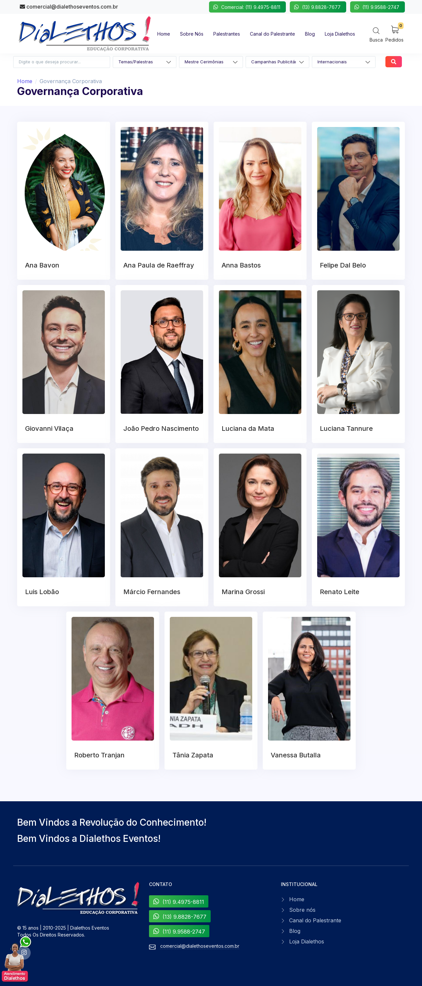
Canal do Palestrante (315, 920)
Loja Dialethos (306, 941)
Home (24, 81)
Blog (294, 931)
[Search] (376, 34)
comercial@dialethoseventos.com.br (69, 6)
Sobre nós (302, 909)
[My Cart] (394, 33)
